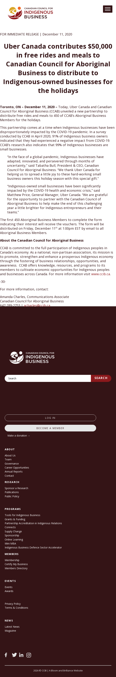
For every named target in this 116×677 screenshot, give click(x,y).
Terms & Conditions (16, 607)
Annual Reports (14, 471)
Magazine (10, 630)
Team (8, 459)
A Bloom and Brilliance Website (66, 670)
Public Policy (12, 496)
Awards (9, 591)
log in (50, 418)
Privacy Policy (13, 603)
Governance (12, 463)
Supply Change (13, 531)
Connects (10, 527)
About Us (10, 455)
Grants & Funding (15, 519)
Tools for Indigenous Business (22, 515)
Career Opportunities (17, 467)
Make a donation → (19, 435)
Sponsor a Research (16, 488)
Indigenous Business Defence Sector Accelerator (33, 547)
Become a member (50, 428)
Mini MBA (10, 543)
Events (8, 587)
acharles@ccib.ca (37, 305)
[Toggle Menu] (108, 9)
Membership (12, 560)
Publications (12, 492)
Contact (9, 475)
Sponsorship (12, 535)
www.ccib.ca (100, 274)
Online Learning (14, 539)
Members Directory (16, 568)
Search (101, 378)
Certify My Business (16, 564)
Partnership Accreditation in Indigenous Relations (33, 523)
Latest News (12, 626)
